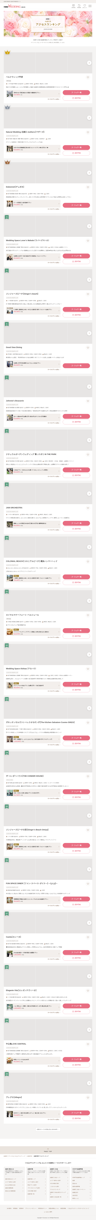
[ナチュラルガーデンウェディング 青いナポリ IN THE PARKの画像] (48, 440)
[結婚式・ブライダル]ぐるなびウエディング (14, 1156)
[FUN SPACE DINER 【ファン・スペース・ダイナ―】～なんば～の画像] (48, 869)
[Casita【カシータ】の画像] (48, 922)
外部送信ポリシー (42, 1208)
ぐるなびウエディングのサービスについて (78, 1208)
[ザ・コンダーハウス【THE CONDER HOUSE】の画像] (48, 762)
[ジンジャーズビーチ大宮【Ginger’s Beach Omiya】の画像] (48, 815)
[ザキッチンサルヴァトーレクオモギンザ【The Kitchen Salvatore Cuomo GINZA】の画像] (48, 708)
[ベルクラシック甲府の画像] (48, 63)
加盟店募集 (63, 1208)
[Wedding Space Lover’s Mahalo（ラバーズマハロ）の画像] (48, 226)
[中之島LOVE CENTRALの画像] (48, 1029)
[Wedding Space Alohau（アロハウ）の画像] (48, 654)
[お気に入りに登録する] (88, 77)
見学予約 (76, 98)
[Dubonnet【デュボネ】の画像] (48, 172)
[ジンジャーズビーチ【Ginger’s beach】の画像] (48, 279)
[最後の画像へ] (89, 63)
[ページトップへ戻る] (48, 1150)
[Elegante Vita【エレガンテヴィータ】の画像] (48, 976)
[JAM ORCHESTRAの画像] (48, 493)
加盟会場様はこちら (54, 1208)
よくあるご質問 (48, 1212)
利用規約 (15, 1208)
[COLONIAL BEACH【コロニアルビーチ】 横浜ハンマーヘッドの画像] (48, 547)
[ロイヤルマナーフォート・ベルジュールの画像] (48, 600)
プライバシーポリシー (30, 1208)
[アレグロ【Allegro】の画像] (48, 1083)
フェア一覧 (76, 92)
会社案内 (9, 1208)
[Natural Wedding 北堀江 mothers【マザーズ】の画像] (48, 117)
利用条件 (21, 1208)
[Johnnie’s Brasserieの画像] (48, 386)
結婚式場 (29, 1156)
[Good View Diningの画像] (48, 333)
